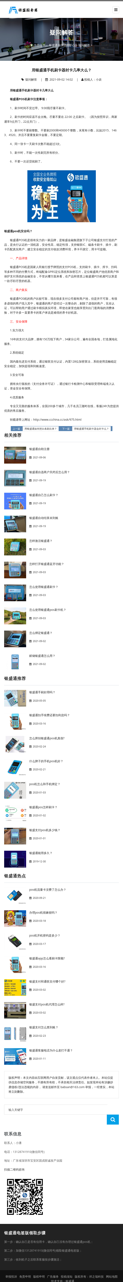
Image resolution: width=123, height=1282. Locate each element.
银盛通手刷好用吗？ (42, 692)
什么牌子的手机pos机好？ (46, 761)
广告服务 (53, 1266)
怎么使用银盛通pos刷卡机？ (47, 610)
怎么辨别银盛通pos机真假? (47, 738)
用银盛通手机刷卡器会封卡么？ (91, 428)
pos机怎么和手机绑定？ (44, 784)
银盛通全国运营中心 (62, 45)
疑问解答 (84, 45)
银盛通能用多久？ (40, 853)
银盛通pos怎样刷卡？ (43, 807)
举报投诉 (11, 1266)
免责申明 (25, 1266)
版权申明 (39, 1266)
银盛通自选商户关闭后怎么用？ (49, 472)
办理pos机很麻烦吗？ (43, 912)
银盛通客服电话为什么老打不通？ (51, 1050)
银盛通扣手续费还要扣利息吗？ (49, 715)
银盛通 (70, 1271)
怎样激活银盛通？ (40, 541)
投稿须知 (66, 1266)
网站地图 (112, 1266)
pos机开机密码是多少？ (44, 935)
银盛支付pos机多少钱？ (44, 830)
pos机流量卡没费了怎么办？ (47, 890)
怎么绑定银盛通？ (40, 633)
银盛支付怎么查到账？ (43, 1027)
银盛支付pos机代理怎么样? (47, 1004)
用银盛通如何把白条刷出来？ (40, 428)
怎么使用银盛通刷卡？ (43, 587)
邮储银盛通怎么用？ (42, 656)
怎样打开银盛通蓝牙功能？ (46, 564)
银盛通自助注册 (39, 449)
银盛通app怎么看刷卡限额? (47, 958)
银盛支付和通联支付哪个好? (47, 981)
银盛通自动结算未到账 (43, 518)
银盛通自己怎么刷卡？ (43, 495)
